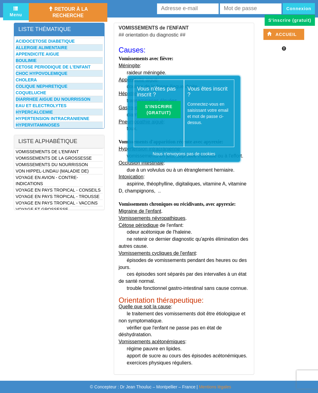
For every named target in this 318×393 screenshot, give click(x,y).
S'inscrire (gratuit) (159, 109)
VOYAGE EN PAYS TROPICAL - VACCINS (57, 202)
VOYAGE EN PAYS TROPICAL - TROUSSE (58, 196)
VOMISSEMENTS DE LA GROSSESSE (54, 158)
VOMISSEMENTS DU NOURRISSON (52, 164)
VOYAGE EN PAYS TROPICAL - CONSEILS (58, 190)
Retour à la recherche (68, 12)
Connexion (298, 8)
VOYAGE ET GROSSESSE (42, 209)
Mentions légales (215, 386)
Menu (16, 11)
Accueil (282, 34)
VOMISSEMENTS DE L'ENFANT (47, 151)
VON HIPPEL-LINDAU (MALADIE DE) (52, 171)
